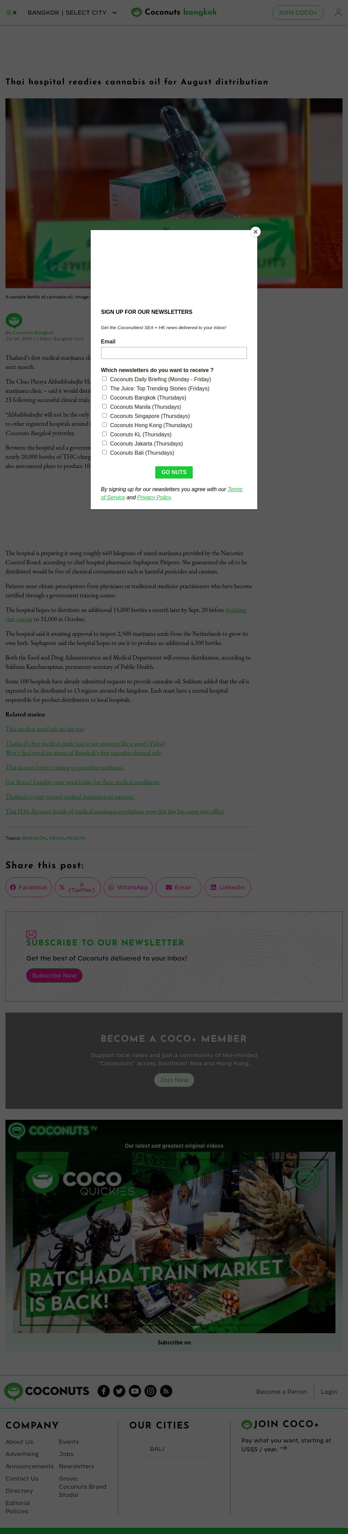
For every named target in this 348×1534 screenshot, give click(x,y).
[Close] (255, 232)
